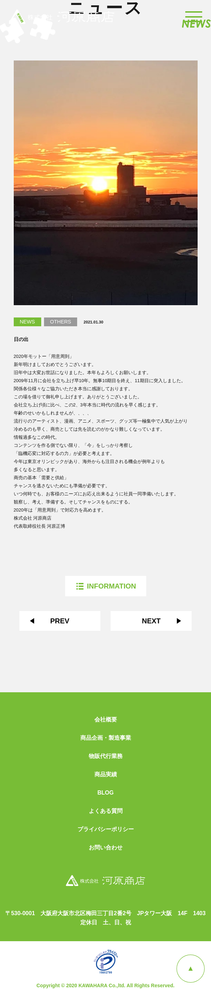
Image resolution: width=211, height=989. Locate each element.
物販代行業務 (106, 756)
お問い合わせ (106, 847)
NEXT (151, 621)
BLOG (105, 793)
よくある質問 (106, 811)
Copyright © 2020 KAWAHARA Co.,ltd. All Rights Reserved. (106, 985)
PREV (59, 621)
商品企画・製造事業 (105, 738)
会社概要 (105, 720)
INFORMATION (111, 586)
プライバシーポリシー (105, 829)
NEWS (27, 322)
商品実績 (105, 774)
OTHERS (60, 322)
